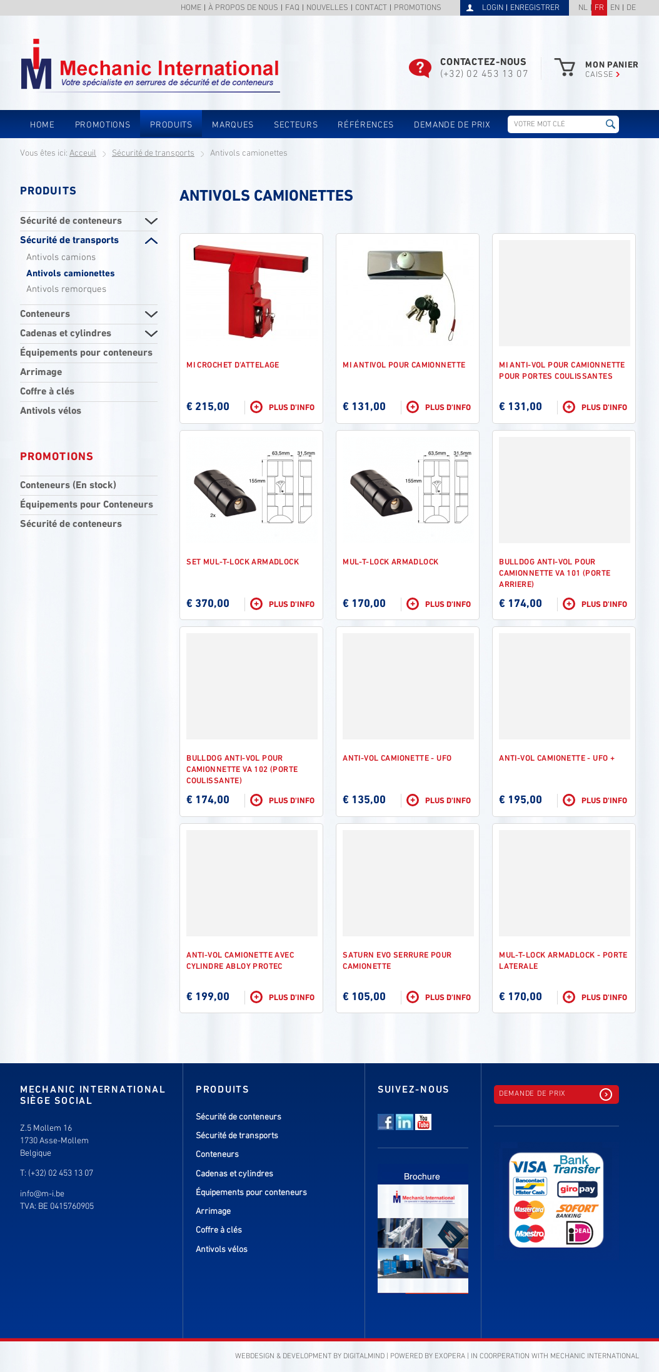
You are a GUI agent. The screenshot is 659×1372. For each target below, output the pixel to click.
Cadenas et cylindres (65, 334)
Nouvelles (327, 8)
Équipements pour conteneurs (86, 353)
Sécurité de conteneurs (71, 221)
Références (366, 125)
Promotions (417, 8)
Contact (371, 8)
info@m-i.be (42, 1194)
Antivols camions (61, 257)
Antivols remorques (66, 289)
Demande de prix (452, 125)
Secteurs (296, 125)
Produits (171, 125)
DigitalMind (364, 1356)
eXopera (450, 1356)
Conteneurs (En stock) (68, 485)
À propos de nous (243, 8)
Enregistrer (535, 8)
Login (492, 8)
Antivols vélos (50, 411)
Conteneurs (45, 314)
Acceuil (82, 153)
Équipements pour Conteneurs (86, 505)
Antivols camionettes (70, 273)
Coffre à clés (47, 392)
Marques (233, 125)
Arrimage (41, 372)
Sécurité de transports (153, 153)
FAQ (292, 8)
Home (191, 8)
